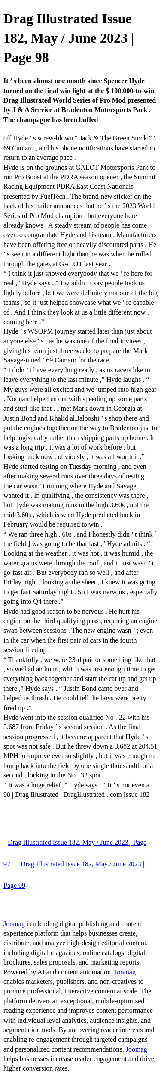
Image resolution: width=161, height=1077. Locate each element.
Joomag (15, 923)
